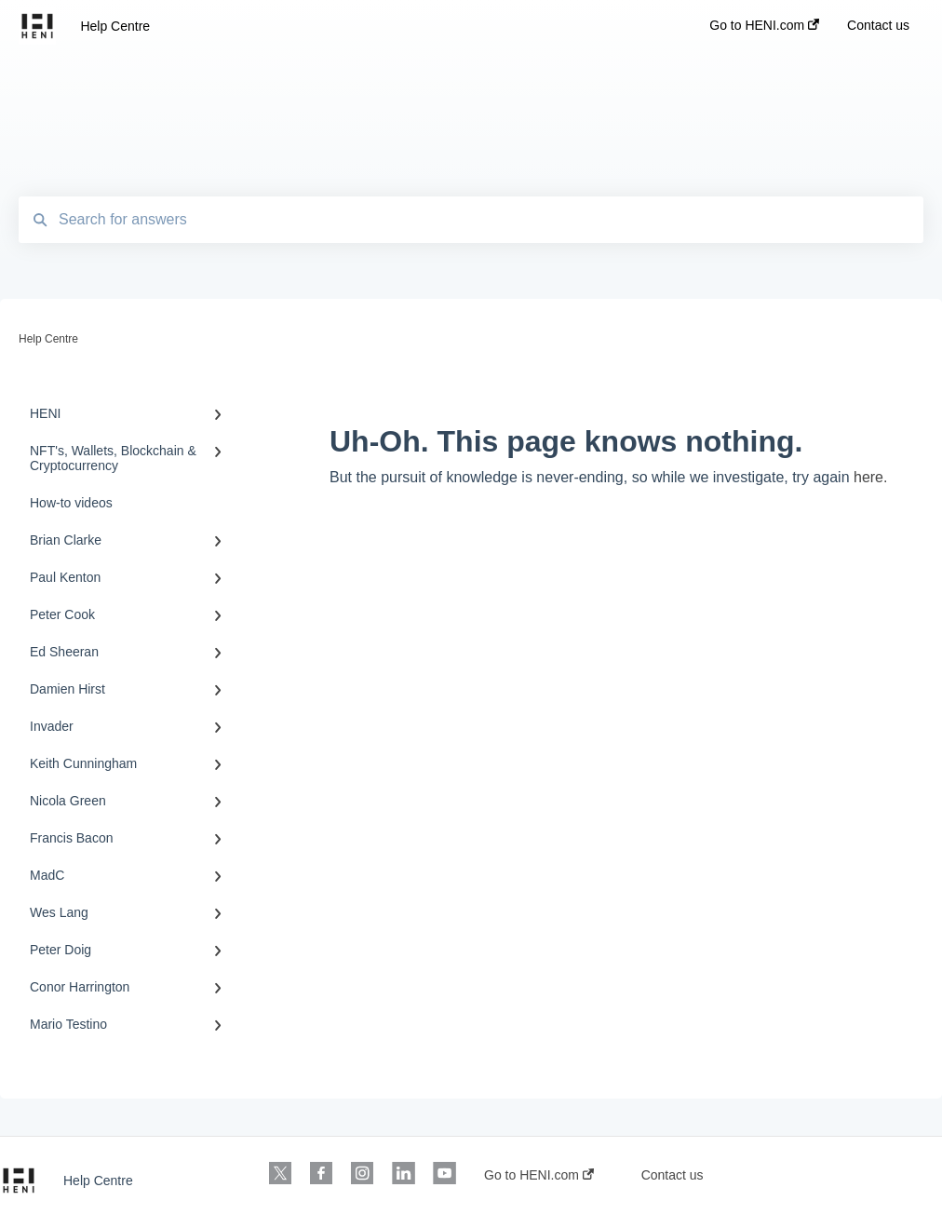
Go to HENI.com (539, 1174)
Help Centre (115, 26)
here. (870, 477)
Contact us (672, 1174)
